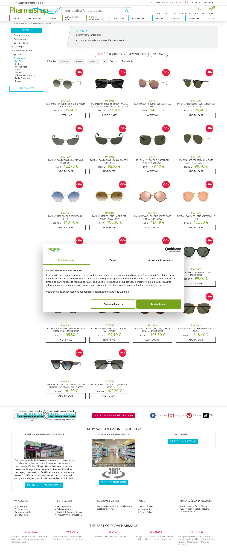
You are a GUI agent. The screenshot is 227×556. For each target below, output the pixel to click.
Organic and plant (72, 18)
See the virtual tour (113, 482)
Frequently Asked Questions (70, 515)
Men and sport (140, 18)
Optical (159, 18)
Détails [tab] (113, 260)
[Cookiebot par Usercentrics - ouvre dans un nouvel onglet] (167, 249)
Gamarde (15, 542)
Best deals (159, 54)
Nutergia (205, 542)
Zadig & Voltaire (22, 78)
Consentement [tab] (66, 260)
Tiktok (209, 415)
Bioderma (75, 536)
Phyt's (81, 539)
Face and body (36, 18)
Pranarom (182, 544)
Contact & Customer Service (69, 512)
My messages (21, 506)
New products (163, 2)
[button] (199, 11)
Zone (78, 61)
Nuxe (68, 539)
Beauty (16, 18)
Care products (21, 42)
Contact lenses (21, 35)
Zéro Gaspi (194, 2)
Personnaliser (113, 304)
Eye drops (19, 46)
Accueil (14, 24)
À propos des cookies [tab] (160, 260)
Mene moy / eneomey (34, 539)
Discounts (115, 54)
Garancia (41, 536)
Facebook (158, 415)
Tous (100, 54)
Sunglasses (36, 24)
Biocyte (139, 536)
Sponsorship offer (23, 512)
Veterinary (194, 18)
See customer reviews (183, 441)
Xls (170, 539)
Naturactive (208, 536)
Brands (208, 2)
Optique (27, 30)
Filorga (14, 536)
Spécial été (180, 2)
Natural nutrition (185, 539)
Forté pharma (184, 536)
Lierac (148, 539)
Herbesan (196, 536)
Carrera (18, 72)
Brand (92, 61)
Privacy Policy (146, 512)
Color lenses (20, 39)
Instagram (176, 415)
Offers (211, 18)
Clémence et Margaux (25, 75)
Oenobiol (170, 536)
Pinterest (194, 415)
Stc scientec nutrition (154, 536)
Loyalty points (21, 515)
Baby (53, 18)
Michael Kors (21, 66)
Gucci (17, 69)
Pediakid (123, 536)
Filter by (51, 61)
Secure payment (64, 506)
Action (64, 61)
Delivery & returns (65, 509)
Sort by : (114, 61)
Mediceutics (16, 539)
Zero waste (27, 88)
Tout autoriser (159, 304)
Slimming (176, 18)
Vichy (24, 542)
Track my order (22, 509)
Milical (140, 539)
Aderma (56, 536)
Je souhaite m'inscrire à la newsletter (113, 415)
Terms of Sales (146, 506)
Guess (18, 81)
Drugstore (118, 18)
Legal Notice (146, 509)
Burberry (19, 64)
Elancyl (164, 539)
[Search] (93, 10)
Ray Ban (19, 61)
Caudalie (24, 536)
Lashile (156, 539)
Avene (32, 536)
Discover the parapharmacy (44, 485)
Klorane (113, 536)
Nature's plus (193, 542)
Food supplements (23, 50)
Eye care (17, 54)
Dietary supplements (96, 18)
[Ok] (128, 10)
